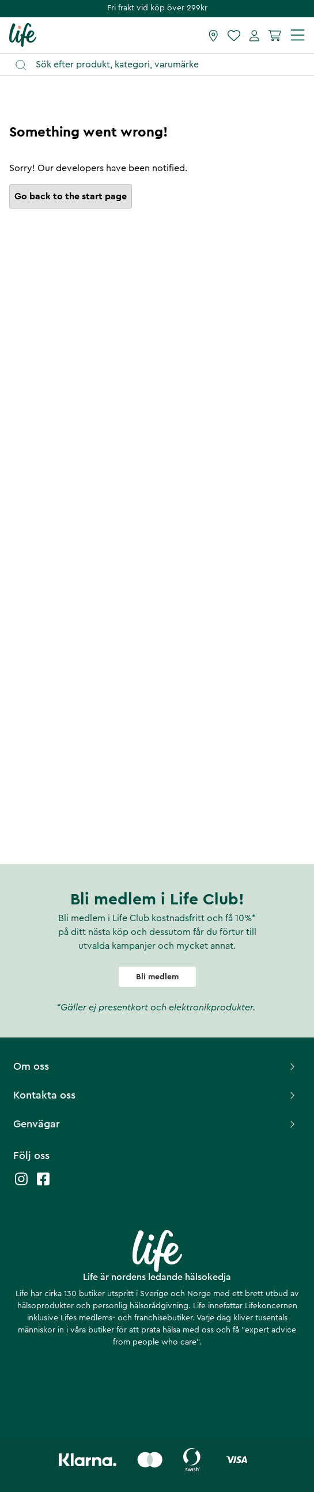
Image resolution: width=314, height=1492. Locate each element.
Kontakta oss (155, 1095)
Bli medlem (157, 977)
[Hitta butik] (213, 35)
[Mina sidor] (254, 35)
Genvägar (155, 1124)
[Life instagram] (21, 1185)
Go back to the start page (70, 196)
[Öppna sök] (162, 64)
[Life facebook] (43, 1185)
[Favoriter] (234, 35)
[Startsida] (22, 34)
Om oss (155, 1066)
